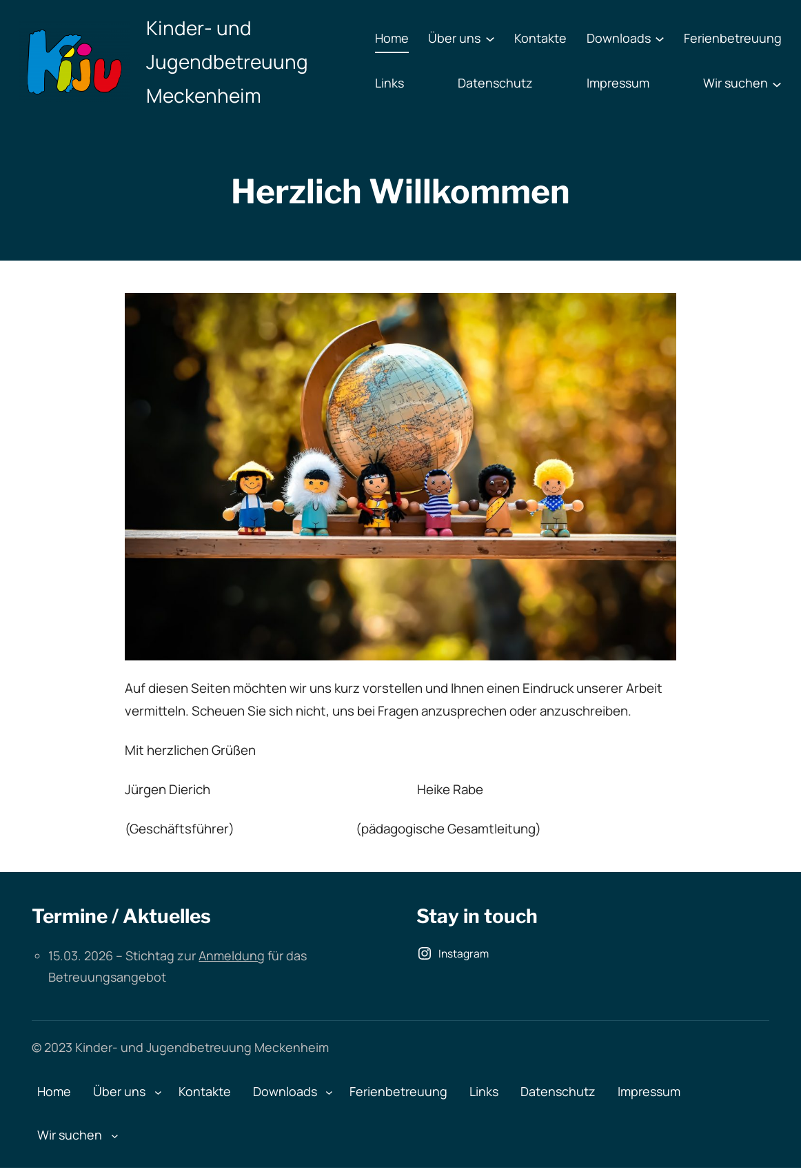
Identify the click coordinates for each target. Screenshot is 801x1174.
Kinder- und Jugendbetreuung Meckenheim (227, 61)
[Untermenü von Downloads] (660, 38)
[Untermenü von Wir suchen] (777, 83)
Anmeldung (232, 955)
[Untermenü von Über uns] (490, 38)
